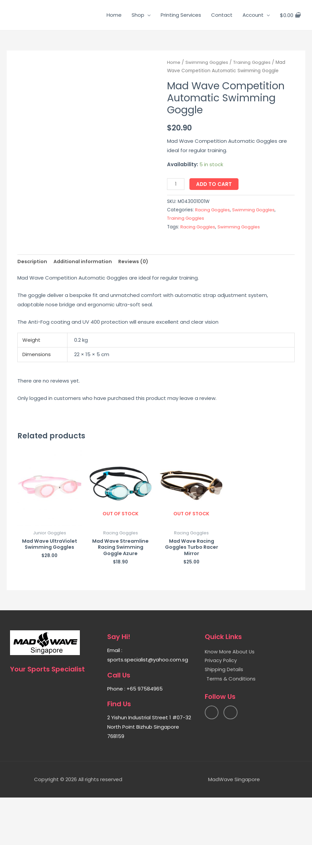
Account (253, 14)
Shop (138, 14)
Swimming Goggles (207, 62)
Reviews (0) (137, 307)
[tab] (32, 307)
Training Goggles (253, 62)
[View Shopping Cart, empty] (290, 15)
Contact (221, 14)
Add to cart (215, 184)
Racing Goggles (212, 210)
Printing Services (181, 14)
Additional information (84, 307)
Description (32, 307)
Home (114, 14)
